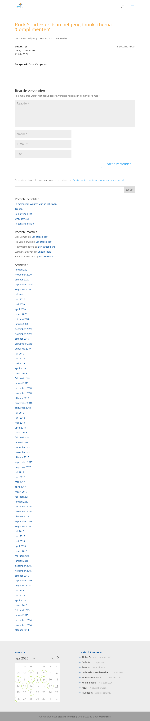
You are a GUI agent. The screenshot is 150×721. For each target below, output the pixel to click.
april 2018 (20, 427)
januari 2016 (21, 560)
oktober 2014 (22, 629)
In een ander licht (24, 223)
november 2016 (23, 511)
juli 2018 (19, 412)
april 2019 (20, 368)
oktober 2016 (22, 516)
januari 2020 (21, 323)
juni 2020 (20, 299)
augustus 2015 (23, 585)
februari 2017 (22, 496)
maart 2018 (21, 432)
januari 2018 (21, 442)
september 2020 (23, 284)
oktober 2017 (22, 457)
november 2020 (23, 274)
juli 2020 (19, 294)
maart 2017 (21, 491)
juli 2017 (19, 472)
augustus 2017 (23, 467)
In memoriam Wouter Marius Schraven (36, 203)
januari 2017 (21, 501)
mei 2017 (20, 481)
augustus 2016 (23, 526)
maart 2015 (21, 605)
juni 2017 (20, 477)
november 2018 (23, 393)
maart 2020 (21, 314)
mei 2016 (20, 541)
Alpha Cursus (89, 657)
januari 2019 (21, 383)
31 (31, 673)
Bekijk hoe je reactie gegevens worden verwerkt (98, 180)
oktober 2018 (22, 398)
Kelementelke (89, 682)
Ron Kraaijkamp (29, 38)
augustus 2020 (23, 289)
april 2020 (20, 309)
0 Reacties (61, 38)
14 (31, 686)
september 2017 (23, 462)
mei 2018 (20, 422)
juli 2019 (19, 353)
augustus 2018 (23, 407)
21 (31, 692)
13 (24, 686)
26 (18, 699)
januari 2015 (21, 615)
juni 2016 (20, 536)
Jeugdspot (87, 692)
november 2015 (23, 570)
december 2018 (23, 388)
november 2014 (23, 625)
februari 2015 (22, 610)
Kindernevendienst (92, 677)
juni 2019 (20, 358)
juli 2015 (19, 590)
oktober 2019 (22, 338)
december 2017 (23, 447)
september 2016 (23, 521)
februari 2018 (22, 437)
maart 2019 (21, 373)
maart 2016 (21, 551)
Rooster (86, 667)
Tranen (19, 208)
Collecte (86, 662)
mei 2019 (20, 363)
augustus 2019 (23, 348)
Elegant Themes (66, 716)
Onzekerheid (22, 218)
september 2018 (23, 402)
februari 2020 (22, 319)
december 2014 (23, 620)
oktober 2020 (22, 279)
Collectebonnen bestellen (95, 672)
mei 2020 (20, 304)
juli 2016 (19, 531)
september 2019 (23, 343)
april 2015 (20, 600)
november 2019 (23, 333)
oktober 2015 (22, 575)
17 (50, 686)
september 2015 (23, 580)
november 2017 (23, 452)
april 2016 (20, 546)
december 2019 (23, 328)
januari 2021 (21, 269)
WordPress (105, 716)
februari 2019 (22, 378)
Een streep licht (23, 213)
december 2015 (23, 565)
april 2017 (20, 486)
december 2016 (23, 506)
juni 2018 (20, 417)
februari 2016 (22, 555)
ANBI (84, 687)
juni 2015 (20, 595)
